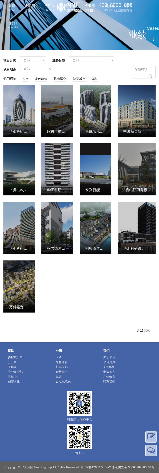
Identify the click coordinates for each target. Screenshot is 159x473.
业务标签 (58, 60)
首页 (11, 8)
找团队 (49, 8)
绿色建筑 (41, 79)
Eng (151, 39)
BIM (25, 79)
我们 (13, 25)
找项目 (29, 8)
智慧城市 (79, 79)
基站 (95, 79)
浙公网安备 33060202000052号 (133, 467)
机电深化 (60, 79)
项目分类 (9, 60)
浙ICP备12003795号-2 (96, 467)
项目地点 (9, 69)
